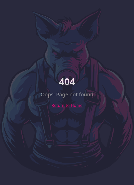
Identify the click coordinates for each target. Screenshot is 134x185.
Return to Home (66, 105)
